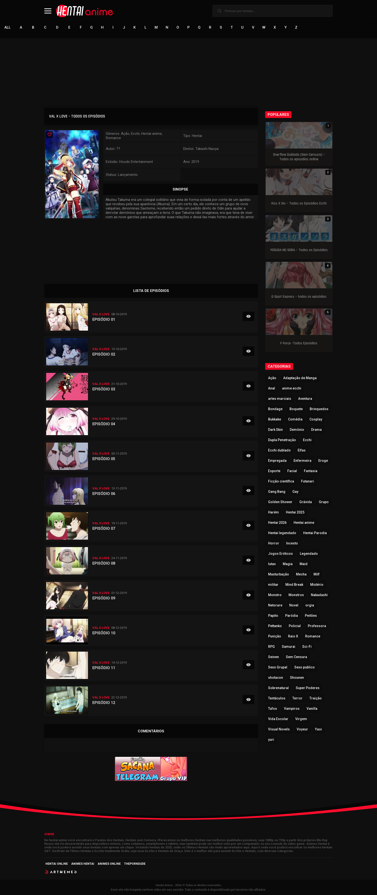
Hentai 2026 (277, 523)
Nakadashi (319, 595)
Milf (317, 574)
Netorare (275, 605)
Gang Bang (276, 492)
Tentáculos (276, 698)
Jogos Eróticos (280, 554)
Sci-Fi (307, 646)
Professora (317, 626)
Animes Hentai (82, 863)
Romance (312, 636)
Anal (271, 388)
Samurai (288, 646)
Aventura (305, 399)
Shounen (297, 677)
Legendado (309, 554)
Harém (273, 512)
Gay (295, 492)
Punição (274, 636)
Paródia (291, 615)
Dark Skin (275, 430)
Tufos (272, 708)
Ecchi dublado (279, 450)
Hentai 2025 (295, 512)
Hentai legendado (282, 533)
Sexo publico (304, 667)
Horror (273, 543)
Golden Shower (280, 502)
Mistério (316, 584)
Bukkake (274, 419)
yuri (271, 739)
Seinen (273, 657)
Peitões (311, 615)
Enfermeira (302, 461)
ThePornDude (134, 863)
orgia (309, 605)
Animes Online (109, 863)
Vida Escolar (278, 719)
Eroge (323, 461)
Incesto (292, 543)
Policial (295, 626)
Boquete (296, 409)
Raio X (293, 636)
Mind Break (294, 584)
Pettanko (275, 626)
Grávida (305, 502)
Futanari (307, 481)
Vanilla (312, 708)
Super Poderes (308, 688)
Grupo (324, 502)
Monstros (296, 595)
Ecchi (307, 440)
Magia (288, 564)
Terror (297, 698)
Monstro (275, 595)
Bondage (275, 409)
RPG (271, 646)
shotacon (275, 677)
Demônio (297, 430)
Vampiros (292, 708)
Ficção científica (281, 481)
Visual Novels (279, 729)
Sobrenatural (278, 688)
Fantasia (310, 471)
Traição (315, 698)
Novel (293, 605)
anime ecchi (291, 388)
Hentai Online (56, 863)
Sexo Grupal (277, 667)
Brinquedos (319, 409)
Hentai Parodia (315, 533)
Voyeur (302, 729)
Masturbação (278, 574)
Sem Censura (296, 657)
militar (273, 584)
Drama (316, 430)
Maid (304, 564)
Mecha (301, 574)
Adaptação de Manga (300, 378)
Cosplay (315, 419)
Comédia (295, 419)
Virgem (301, 719)
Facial (292, 471)
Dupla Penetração (282, 440)
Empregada (277, 461)
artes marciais (279, 399)
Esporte (274, 471)
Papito (273, 615)
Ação (272, 378)
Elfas (302, 450)
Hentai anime (304, 523)
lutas (272, 564)
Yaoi (318, 729)
